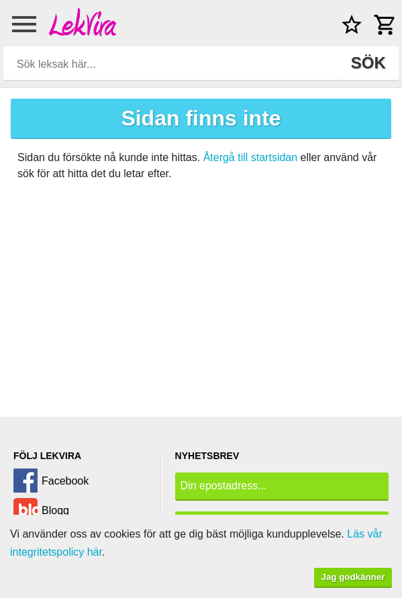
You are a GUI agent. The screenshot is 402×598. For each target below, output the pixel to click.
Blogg (55, 510)
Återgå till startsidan (250, 157)
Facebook (65, 481)
